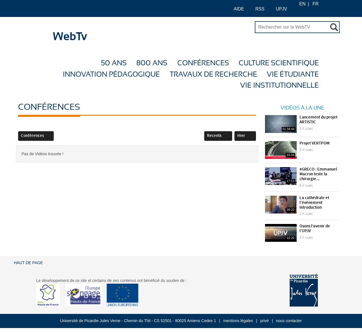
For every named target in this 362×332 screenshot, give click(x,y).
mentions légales (238, 320)
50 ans (114, 63)
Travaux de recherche (213, 74)
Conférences (203, 63)
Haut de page (28, 262)
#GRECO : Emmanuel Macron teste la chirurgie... (318, 174)
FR (315, 3)
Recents (218, 136)
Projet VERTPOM (314, 143)
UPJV (278, 8)
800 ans (151, 63)
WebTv (70, 36)
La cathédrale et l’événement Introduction (314, 202)
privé (264, 320)
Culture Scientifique (279, 63)
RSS (257, 8)
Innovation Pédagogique (111, 74)
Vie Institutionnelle (279, 85)
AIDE (236, 8)
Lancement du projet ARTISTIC (318, 120)
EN (302, 3)
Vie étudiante (293, 74)
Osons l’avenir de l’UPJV (314, 228)
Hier (245, 136)
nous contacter (289, 320)
